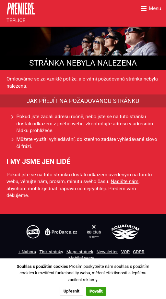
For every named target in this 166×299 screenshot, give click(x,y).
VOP (125, 251)
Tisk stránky (51, 251)
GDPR (138, 251)
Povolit (95, 291)
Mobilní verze (81, 257)
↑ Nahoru (27, 251)
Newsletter (107, 251)
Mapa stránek (79, 251)
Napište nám (124, 181)
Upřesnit (71, 291)
